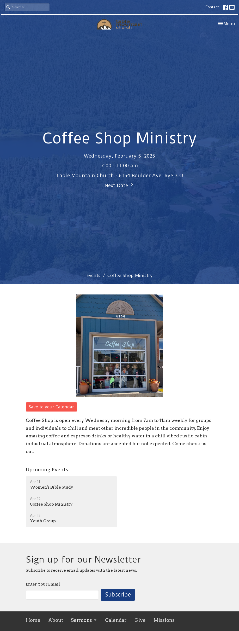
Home (33, 620)
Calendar (116, 620)
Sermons (84, 620)
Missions (164, 620)
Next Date (119, 185)
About (55, 620)
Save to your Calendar (51, 406)
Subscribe (118, 594)
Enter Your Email (43, 584)
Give (140, 620)
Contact (212, 7)
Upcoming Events (47, 470)
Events (93, 275)
